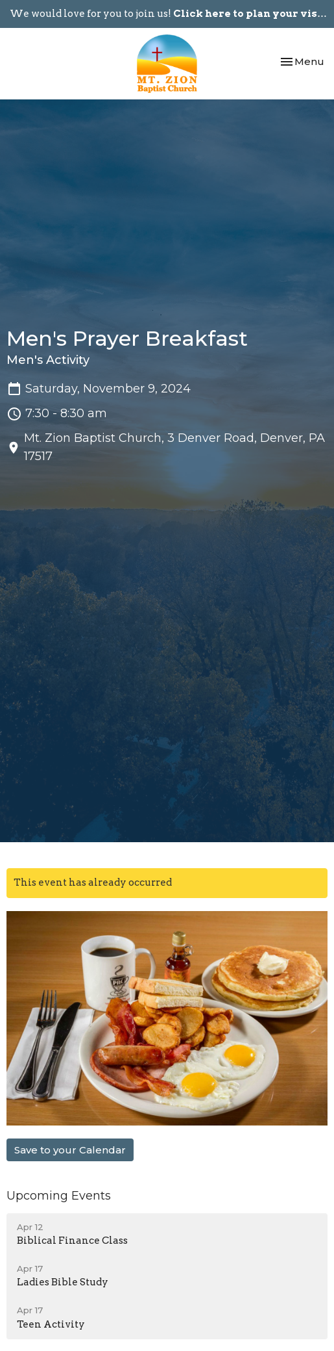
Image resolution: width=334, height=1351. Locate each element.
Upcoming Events (58, 1196)
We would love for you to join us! (169, 13)
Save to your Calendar (70, 1150)
